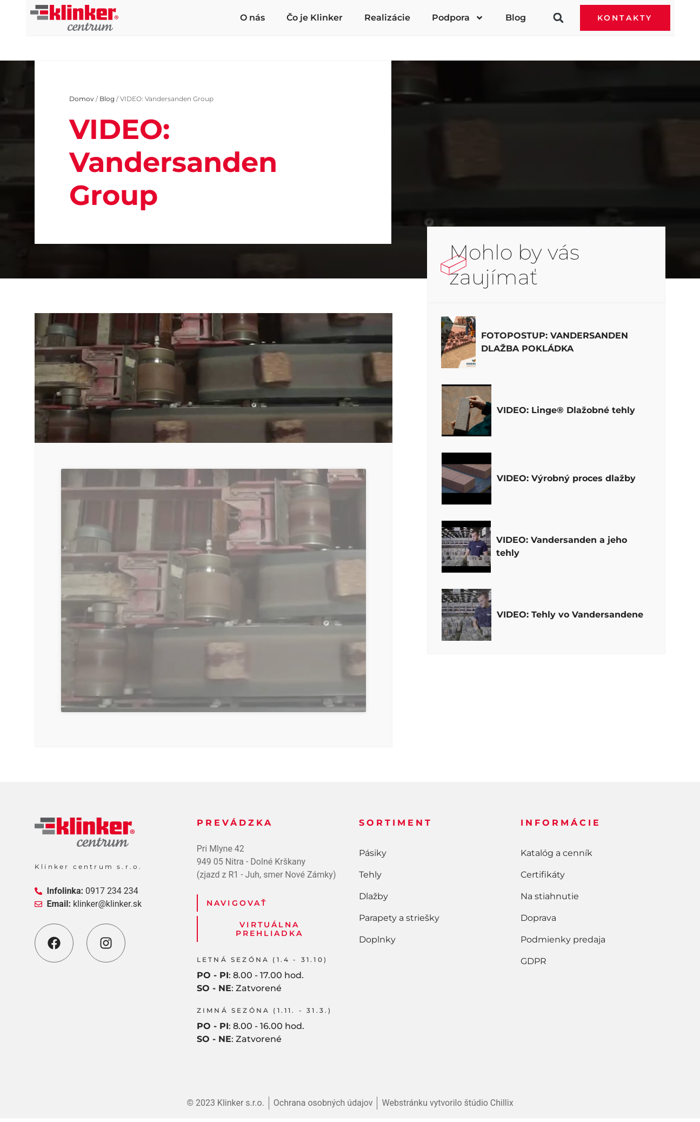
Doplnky (563, 44)
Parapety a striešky (439, 44)
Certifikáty (543, 878)
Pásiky (132, 44)
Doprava (538, 922)
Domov (81, 99)
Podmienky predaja (563, 943)
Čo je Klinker (314, 17)
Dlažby (317, 44)
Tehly (224, 44)
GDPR (533, 965)
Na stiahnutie (550, 900)
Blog (515, 17)
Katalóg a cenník (556, 857)
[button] (558, 18)
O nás (252, 17)
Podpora (458, 18)
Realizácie (387, 17)
